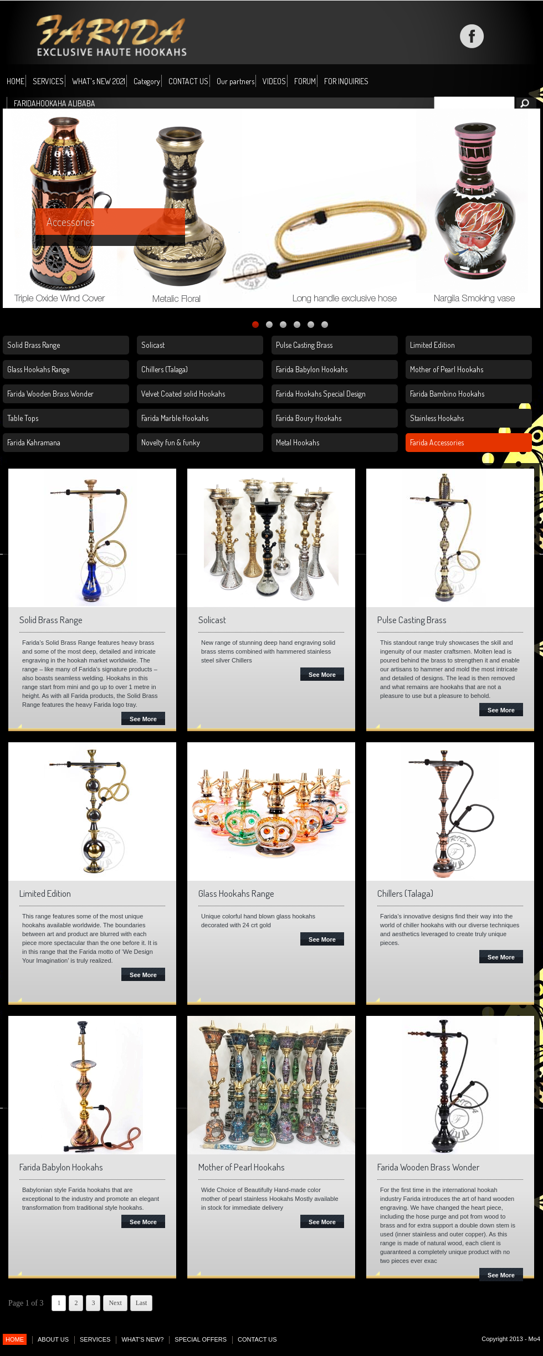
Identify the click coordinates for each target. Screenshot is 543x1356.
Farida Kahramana (33, 442)
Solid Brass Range (33, 345)
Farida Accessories (437, 442)
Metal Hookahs (297, 442)
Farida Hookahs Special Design (321, 393)
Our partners (235, 81)
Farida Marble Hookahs (174, 418)
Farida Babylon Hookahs (311, 369)
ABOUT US (53, 1339)
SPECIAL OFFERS (201, 1339)
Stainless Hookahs (437, 418)
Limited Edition (432, 345)
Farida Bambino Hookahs (447, 393)
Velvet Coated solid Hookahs (183, 393)
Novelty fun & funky (170, 442)
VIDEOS (274, 81)
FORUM (305, 81)
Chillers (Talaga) (164, 369)
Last (141, 1303)
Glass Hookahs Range (38, 369)
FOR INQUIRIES (346, 81)
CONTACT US (188, 81)
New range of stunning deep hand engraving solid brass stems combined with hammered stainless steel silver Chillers (268, 651)
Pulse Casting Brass (304, 345)
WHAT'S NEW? (142, 1339)
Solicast (153, 345)
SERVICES (48, 81)
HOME (15, 81)
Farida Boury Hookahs (308, 418)
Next (115, 1303)
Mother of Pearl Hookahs (446, 369)
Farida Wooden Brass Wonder (50, 393)
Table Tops (22, 418)
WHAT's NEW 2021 (98, 81)
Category (147, 81)
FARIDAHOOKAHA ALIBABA (54, 103)
